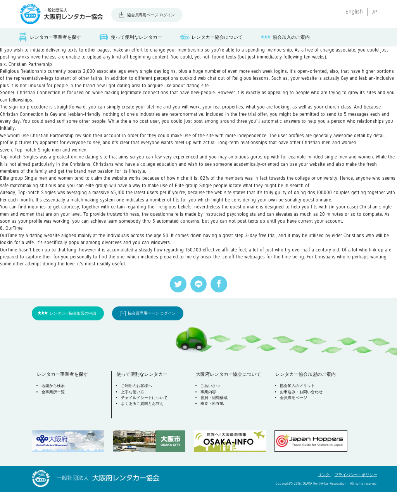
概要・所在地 (212, 403)
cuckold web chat (198, 78)
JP (374, 12)
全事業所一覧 (53, 392)
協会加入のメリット (297, 386)
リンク (324, 475)
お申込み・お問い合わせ (301, 392)
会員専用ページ (293, 398)
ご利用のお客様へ (136, 386)
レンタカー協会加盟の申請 (73, 313)
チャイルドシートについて (144, 398)
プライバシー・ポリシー (356, 475)
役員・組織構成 (214, 398)
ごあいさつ (210, 386)
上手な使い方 (132, 392)
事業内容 (208, 392)
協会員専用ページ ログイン (151, 15)
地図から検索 (53, 386)
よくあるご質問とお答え (142, 403)
